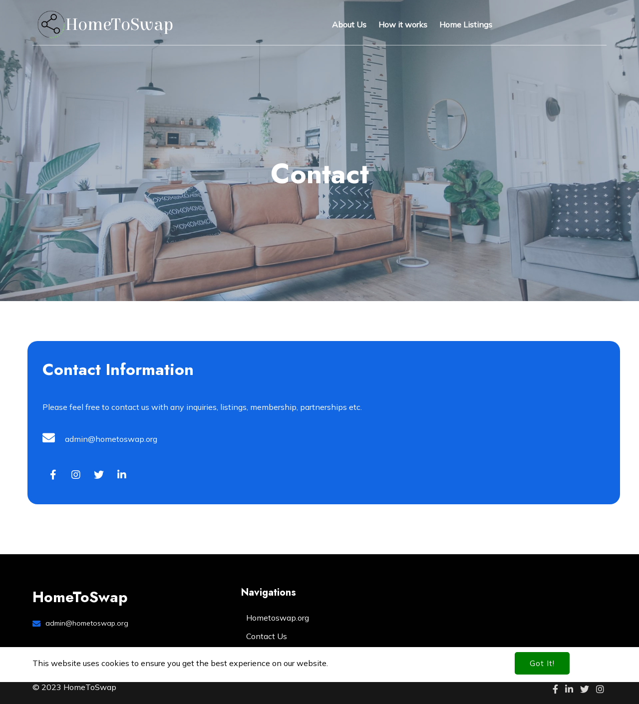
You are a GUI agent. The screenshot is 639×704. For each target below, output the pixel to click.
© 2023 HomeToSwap (74, 687)
